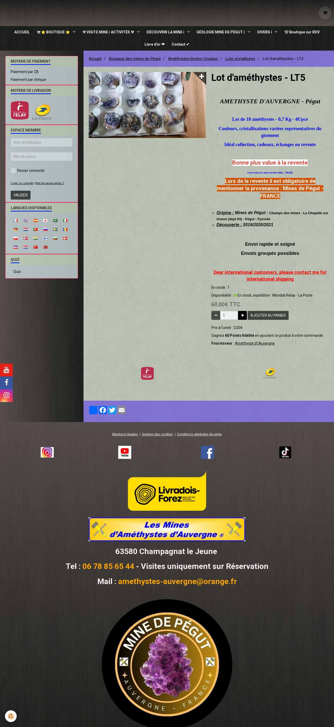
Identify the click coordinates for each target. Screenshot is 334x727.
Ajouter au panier (268, 317)
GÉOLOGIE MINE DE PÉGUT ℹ (222, 33)
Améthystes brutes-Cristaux (193, 60)
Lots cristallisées (240, 60)
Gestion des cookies (157, 436)
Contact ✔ (181, 46)
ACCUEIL (19, 33)
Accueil (95, 60)
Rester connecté (27, 172)
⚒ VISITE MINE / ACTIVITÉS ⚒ (108, 33)
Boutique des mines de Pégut (135, 60)
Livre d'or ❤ (154, 46)
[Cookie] (11, 716)
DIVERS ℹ (267, 33)
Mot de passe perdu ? (49, 185)
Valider (21, 197)
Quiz (17, 273)
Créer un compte (22, 185)
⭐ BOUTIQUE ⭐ (52, 33)
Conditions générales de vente (199, 436)
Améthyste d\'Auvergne (255, 345)
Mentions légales (125, 436)
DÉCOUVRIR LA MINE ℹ (166, 33)
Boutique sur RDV (304, 33)
